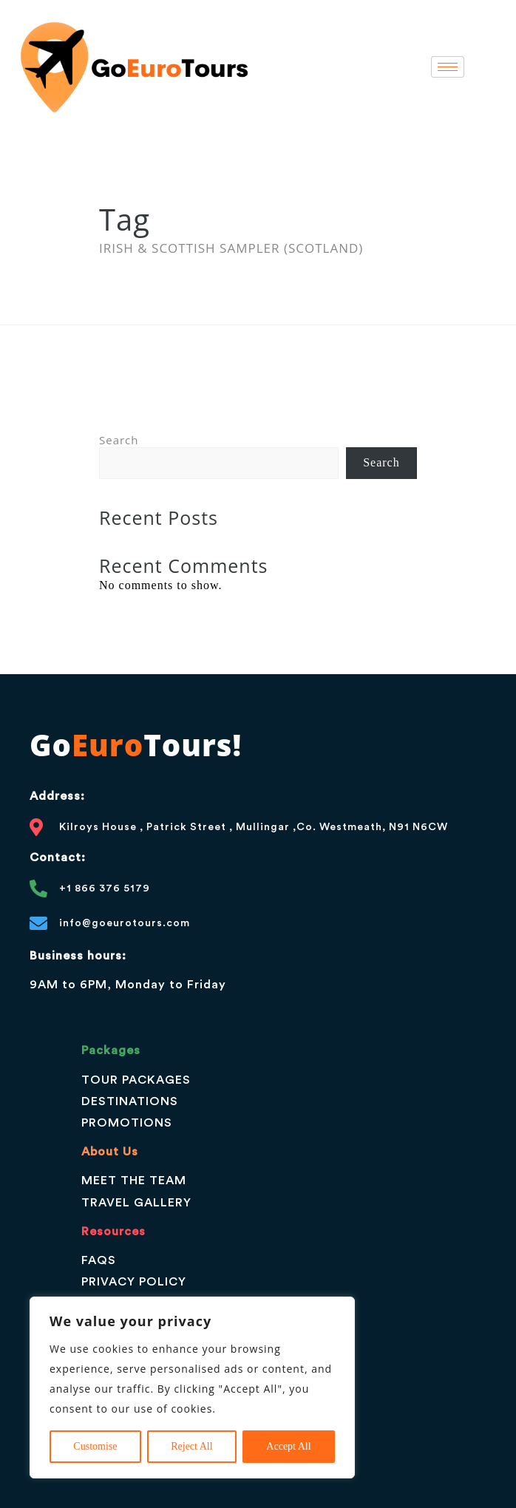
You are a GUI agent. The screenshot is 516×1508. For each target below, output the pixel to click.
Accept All (288, 1446)
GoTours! (136, 744)
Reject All (191, 1446)
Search (119, 439)
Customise (95, 1446)
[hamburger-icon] (447, 67)
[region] (192, 1387)
